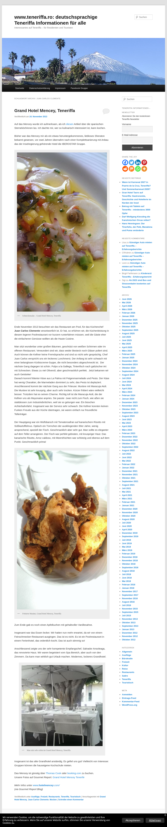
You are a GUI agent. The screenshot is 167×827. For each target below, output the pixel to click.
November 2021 (130, 474)
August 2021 (128, 485)
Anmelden (127, 694)
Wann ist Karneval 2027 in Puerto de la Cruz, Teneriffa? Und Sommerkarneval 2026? (136, 185)
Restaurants (54, 797)
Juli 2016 (126, 605)
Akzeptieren (132, 820)
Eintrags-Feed (129, 698)
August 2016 (128, 602)
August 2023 (128, 416)
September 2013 (130, 626)
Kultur (125, 665)
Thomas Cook (53, 773)
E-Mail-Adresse (130, 135)
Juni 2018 (127, 578)
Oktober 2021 (128, 478)
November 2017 (130, 591)
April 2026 (127, 306)
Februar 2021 (128, 502)
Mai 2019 (126, 547)
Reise (125, 669)
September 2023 (130, 412)
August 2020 (128, 519)
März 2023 (127, 430)
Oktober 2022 (128, 443)
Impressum (60, 88)
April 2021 (127, 495)
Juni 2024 (127, 381)
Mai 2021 (126, 492)
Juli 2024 (126, 378)
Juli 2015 (126, 615)
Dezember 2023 (129, 402)
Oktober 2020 (128, 516)
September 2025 (130, 330)
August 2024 (128, 375)
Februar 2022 (128, 464)
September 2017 (130, 595)
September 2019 (130, 536)
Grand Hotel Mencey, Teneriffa (44, 110)
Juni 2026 (127, 299)
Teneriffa (65, 797)
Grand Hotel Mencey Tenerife (68, 777)
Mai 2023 (126, 423)
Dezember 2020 (129, 509)
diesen (70, 124)
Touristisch (75, 797)
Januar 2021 (128, 505)
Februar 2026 (128, 313)
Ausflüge (35, 797)
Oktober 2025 (128, 326)
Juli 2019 (126, 540)
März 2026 (127, 309)
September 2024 (130, 371)
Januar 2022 (128, 467)
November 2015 (130, 608)
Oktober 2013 (128, 622)
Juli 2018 (126, 574)
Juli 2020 (126, 522)
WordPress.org (129, 705)
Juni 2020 (127, 526)
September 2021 (130, 481)
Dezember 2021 (129, 471)
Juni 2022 (127, 457)
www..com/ (46, 785)
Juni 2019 (127, 543)
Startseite (19, 88)
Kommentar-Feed (130, 701)
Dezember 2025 (129, 320)
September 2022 (130, 447)
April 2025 (127, 347)
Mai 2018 (126, 581)
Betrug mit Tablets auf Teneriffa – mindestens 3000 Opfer (136, 209)
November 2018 (130, 560)
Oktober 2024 (128, 368)
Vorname (126, 124)
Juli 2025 (126, 337)
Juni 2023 (127, 419)
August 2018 (128, 571)
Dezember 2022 (129, 436)
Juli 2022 (126, 454)
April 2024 (127, 388)
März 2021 (127, 498)
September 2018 (130, 567)
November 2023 (130, 406)
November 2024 (130, 364)
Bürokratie (127, 658)
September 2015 (130, 612)
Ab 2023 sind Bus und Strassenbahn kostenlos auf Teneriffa (136, 283)
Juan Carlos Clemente (38, 799)
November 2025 (130, 323)
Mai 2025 (126, 343)
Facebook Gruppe (79, 88)
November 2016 (130, 598)
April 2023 (127, 426)
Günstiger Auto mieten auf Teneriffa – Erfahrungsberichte (136, 256)
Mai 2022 (126, 461)
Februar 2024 (128, 395)
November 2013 (130, 619)
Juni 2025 (127, 340)
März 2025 (127, 350)
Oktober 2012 (128, 639)
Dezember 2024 (129, 361)
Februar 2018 (128, 584)
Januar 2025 (128, 357)
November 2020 (130, 512)
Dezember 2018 (129, 557)
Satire (125, 676)
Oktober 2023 (128, 409)
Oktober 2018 (128, 564)
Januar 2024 (128, 399)
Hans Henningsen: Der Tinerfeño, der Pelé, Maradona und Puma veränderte (137, 227)
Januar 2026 (128, 316)
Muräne (53, 799)
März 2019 (127, 550)
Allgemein (127, 651)
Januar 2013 (128, 629)
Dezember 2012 (129, 633)
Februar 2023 (128, 433)
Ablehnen (155, 820)
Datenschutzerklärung (39, 88)
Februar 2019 (128, 553)
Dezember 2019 (129, 533)
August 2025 (128, 333)
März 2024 (127, 392)
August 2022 (128, 450)
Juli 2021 (126, 488)
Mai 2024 (126, 385)
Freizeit (44, 797)
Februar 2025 (128, 354)
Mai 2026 (126, 302)
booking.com (74, 773)
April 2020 (127, 529)
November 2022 (130, 440)
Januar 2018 (128, 588)
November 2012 (130, 636)
